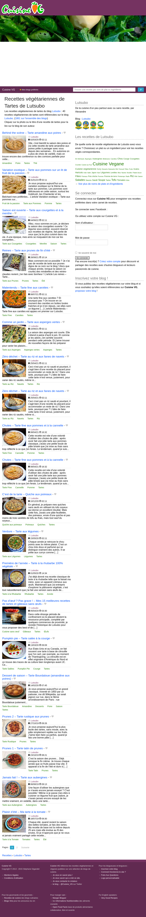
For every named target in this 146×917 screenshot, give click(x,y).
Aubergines (31, 805)
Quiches (41, 524)
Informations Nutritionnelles (67, 901)
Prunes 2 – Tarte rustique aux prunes (25, 716)
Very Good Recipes (109, 898)
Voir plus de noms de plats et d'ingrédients (100, 184)
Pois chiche (92, 176)
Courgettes (31, 243)
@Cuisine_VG (67, 884)
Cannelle (19, 453)
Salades (80, 179)
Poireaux (29, 524)
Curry (99, 169)
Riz (38, 384)
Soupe (101, 180)
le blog (55, 884)
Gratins (136, 169)
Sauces (89, 180)
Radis (127, 176)
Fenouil (121, 169)
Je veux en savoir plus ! (63, 875)
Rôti (135, 176)
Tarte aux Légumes (11, 556)
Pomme (48, 203)
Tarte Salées (8, 669)
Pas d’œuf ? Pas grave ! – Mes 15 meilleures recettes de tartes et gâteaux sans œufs (36, 602)
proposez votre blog (85, 291)
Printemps (121, 176)
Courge (36, 669)
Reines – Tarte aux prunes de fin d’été (26, 250)
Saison (53, 243)
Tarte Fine (7, 315)
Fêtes (126, 169)
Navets (20, 384)
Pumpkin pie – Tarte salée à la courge (26, 638)
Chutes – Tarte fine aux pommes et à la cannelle (32, 425)
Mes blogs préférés (29, 90)
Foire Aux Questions (109, 875)
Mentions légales (11, 875)
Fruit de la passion (11, 203)
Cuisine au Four (86, 165)
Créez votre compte (110, 261)
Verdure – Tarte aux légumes (20, 531)
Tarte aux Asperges (11, 350)
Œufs (46, 631)
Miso (119, 173)
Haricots (79, 172)
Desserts (39, 706)
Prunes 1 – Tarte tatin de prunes (22, 748)
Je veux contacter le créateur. (65, 881)
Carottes (19, 315)
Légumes (28, 556)
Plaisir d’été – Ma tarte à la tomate (23, 811)
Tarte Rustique (9, 741)
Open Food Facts (60, 907)
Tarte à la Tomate (10, 839)
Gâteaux (27, 631)
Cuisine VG (8, 89)
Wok (127, 180)
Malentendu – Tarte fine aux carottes (25, 287)
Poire (18, 163)
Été (43, 281)
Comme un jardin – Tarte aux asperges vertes (31, 322)
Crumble (78, 165)
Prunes (25, 281)
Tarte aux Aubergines (12, 805)
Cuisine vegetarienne (85, 169)
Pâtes (78, 176)
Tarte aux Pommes (32, 203)
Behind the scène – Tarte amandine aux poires (31, 132)
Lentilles (113, 173)
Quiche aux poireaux (12, 524)
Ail (76, 159)
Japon (93, 173)
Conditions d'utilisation (13, 878)
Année (50, 594)
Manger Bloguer (59, 898)
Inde (85, 173)
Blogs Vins (8, 901)
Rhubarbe (29, 594)
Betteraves (106, 159)
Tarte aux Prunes (10, 281)
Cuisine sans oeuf (10, 631)
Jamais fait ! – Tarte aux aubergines (24, 777)
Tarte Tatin (33, 770)
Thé (35, 163)
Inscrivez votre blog (109, 869)
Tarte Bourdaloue (10, 706)
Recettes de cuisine (12, 898)
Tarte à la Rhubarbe (11, 594)
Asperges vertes (32, 350)
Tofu (113, 179)
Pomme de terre (110, 176)
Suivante (25, 847)
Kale (98, 173)
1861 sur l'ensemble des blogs (31, 118)
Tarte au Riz (8, 384)
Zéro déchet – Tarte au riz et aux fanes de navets (33, 356)
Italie (89, 173)
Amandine (7, 163)
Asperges (47, 350)
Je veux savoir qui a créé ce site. (66, 878)
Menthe (43, 243)
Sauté (95, 180)
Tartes (27, 163)
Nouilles (129, 173)
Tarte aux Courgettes (12, 243)
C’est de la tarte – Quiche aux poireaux (27, 494)
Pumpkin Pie (24, 669)
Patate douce (137, 173)
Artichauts (81, 159)
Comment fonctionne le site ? (113, 872)
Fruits (131, 169)
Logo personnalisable (110, 878)
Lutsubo (56, 111)
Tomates (26, 839)
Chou (120, 158)
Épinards (111, 169)
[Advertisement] (73, 64)
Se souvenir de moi (87, 253)
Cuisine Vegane (108, 163)
